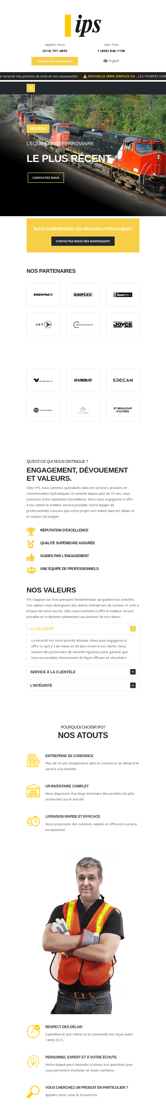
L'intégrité (41, 685)
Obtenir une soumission (55, 61)
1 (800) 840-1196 (111, 50)
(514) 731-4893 (54, 50)
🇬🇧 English (111, 60)
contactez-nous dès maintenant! (83, 241)
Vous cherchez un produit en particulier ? (86, 1087)
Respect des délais (63, 1027)
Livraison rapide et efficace (72, 816)
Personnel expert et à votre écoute (81, 1057)
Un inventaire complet (67, 786)
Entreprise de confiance (69, 756)
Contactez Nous (46, 177)
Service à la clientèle (52, 672)
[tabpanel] (83, 155)
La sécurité (42, 629)
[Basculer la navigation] (31, 88)
